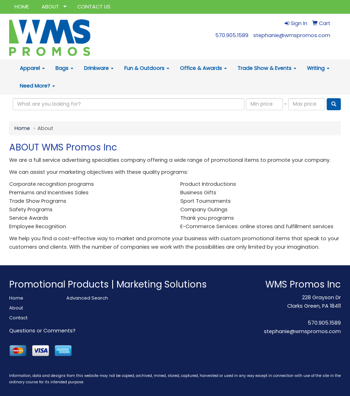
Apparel (32, 68)
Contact (18, 317)
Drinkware (99, 68)
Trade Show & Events (266, 68)
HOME (21, 6)
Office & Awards (203, 68)
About (16, 308)
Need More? (37, 85)
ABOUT (50, 6)
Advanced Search (87, 298)
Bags (64, 68)
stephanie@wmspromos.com (291, 35)
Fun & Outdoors (146, 68)
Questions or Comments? (42, 330)
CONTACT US (93, 6)
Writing (318, 68)
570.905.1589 (231, 35)
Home (22, 128)
